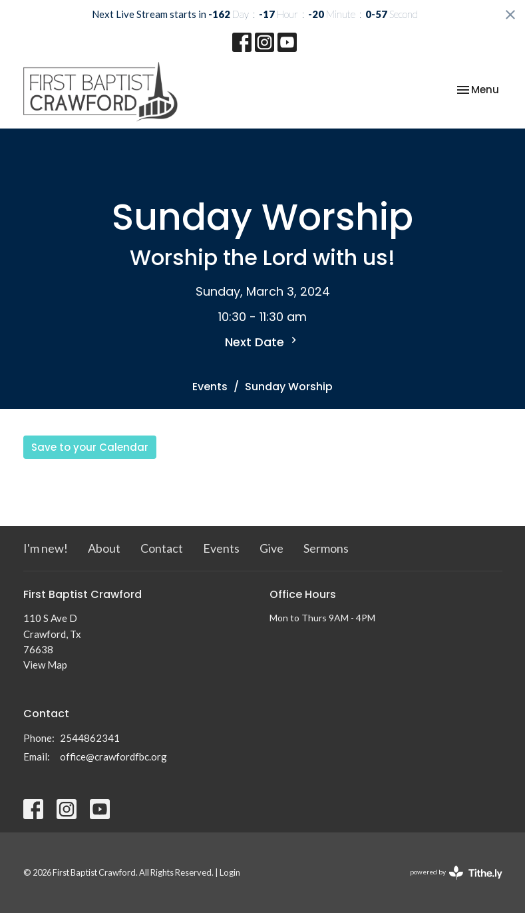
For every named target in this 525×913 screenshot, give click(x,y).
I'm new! (45, 548)
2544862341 (90, 738)
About (104, 548)
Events (210, 386)
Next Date (262, 342)
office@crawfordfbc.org (113, 756)
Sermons (326, 548)
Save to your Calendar (89, 447)
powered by (456, 873)
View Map (45, 665)
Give (271, 548)
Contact (161, 548)
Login (230, 872)
